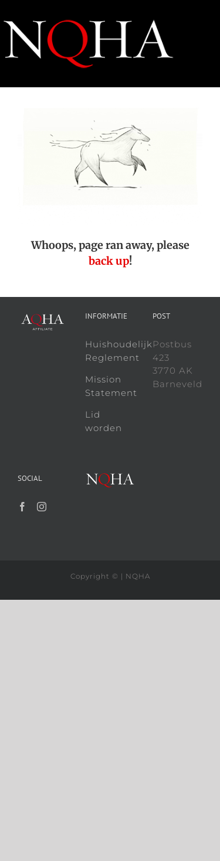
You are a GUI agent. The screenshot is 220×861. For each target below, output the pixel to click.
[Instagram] (42, 506)
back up (109, 261)
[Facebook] (23, 506)
